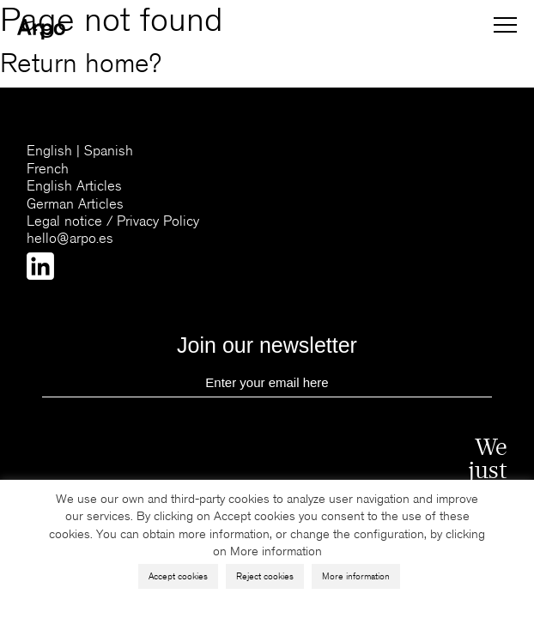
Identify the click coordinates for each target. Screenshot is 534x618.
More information (356, 576)
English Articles (74, 186)
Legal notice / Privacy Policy (113, 221)
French (48, 169)
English (49, 151)
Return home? (80, 64)
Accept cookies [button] (178, 576)
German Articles (75, 204)
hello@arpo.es (70, 238)
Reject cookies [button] (265, 576)
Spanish (108, 151)
